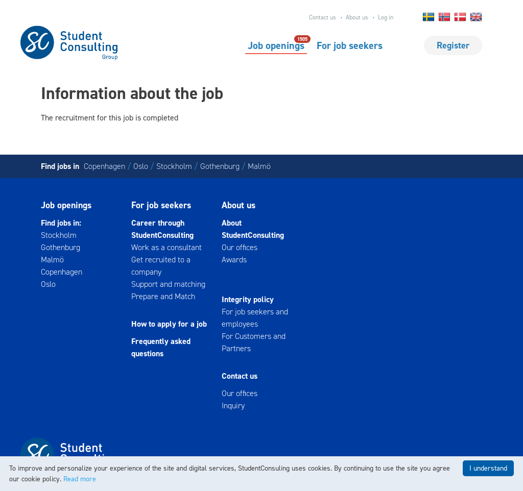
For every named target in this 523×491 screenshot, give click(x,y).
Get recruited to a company (161, 265)
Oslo (140, 166)
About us (357, 17)
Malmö (259, 166)
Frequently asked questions (161, 347)
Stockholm (174, 166)
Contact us (322, 17)
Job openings (276, 45)
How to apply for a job (169, 323)
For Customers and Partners (254, 342)
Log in (385, 17)
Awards (234, 259)
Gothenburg (220, 166)
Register (453, 45)
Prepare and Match (163, 296)
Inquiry (233, 405)
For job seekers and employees (255, 317)
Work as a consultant (166, 247)
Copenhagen (104, 166)
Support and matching (168, 284)
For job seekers (350, 45)
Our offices (239, 247)
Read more (79, 479)
